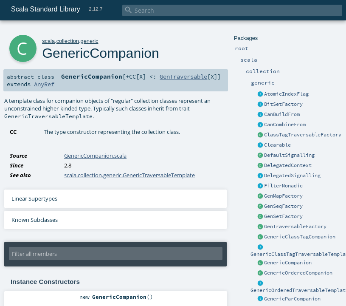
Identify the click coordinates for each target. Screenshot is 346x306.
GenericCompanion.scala (95, 155)
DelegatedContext (288, 165)
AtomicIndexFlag (286, 94)
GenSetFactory (283, 216)
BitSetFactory (283, 104)
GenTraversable (183, 76)
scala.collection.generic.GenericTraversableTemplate (129, 175)
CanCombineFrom (285, 125)
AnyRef (44, 84)
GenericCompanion (288, 263)
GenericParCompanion (292, 299)
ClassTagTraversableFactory (302, 135)
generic (89, 41)
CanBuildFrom (282, 114)
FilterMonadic (283, 186)
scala (48, 41)
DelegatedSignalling (292, 175)
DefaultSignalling (289, 155)
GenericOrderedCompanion (298, 273)
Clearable (277, 145)
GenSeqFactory (283, 206)
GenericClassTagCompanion (299, 237)
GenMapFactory (283, 196)
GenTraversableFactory (295, 227)
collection (67, 41)
